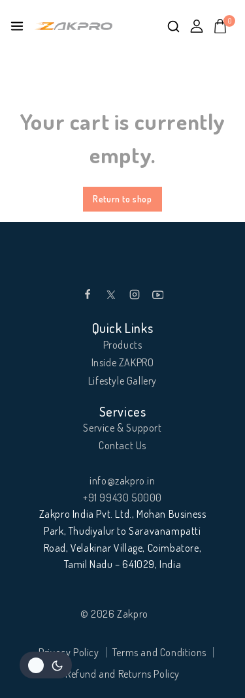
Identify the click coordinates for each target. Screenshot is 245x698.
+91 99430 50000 (122, 497)
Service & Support (122, 427)
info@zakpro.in (122, 480)
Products (122, 344)
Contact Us (122, 445)
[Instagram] (134, 294)
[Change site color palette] (46, 665)
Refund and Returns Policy (122, 673)
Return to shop (122, 198)
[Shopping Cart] (224, 26)
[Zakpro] (73, 26)
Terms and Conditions (159, 652)
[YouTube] (158, 294)
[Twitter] (111, 294)
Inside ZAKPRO (122, 362)
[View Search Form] (173, 26)
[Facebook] (87, 294)
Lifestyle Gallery (122, 380)
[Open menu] (17, 26)
